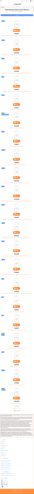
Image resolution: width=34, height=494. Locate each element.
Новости (3, 448)
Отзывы (3, 443)
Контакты (3, 455)
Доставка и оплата (5, 450)
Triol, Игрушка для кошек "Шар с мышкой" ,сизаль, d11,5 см (16, 384)
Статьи (3, 452)
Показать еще (17, 406)
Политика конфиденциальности (7, 473)
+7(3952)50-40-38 (5, 481)
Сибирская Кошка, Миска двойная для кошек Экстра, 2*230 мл (16, 164)
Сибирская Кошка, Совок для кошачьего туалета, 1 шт (16, 311)
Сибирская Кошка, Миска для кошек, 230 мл (16, 109)
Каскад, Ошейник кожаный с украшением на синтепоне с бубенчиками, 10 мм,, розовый (16, 237)
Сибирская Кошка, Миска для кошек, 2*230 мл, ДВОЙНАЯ (17, 127)
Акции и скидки (5, 445)
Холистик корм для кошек (6, 463)
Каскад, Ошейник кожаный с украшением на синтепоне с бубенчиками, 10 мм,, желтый (16, 219)
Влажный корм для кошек (6, 460)
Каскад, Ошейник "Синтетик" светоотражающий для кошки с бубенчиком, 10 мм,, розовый (16, 54)
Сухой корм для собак (6, 467)
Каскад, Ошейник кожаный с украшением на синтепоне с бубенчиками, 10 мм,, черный (16, 255)
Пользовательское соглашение (7, 475)
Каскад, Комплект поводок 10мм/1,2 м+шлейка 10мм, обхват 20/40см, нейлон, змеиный (16, 182)
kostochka (17, 4)
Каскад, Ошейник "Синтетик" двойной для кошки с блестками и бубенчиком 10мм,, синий (16, 91)
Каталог (3, 441)
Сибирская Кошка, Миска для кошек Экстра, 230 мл (16, 146)
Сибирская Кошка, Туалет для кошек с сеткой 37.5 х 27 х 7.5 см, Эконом (16, 348)
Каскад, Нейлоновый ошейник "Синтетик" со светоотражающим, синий (16, 293)
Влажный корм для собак (6, 465)
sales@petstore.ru (5, 480)
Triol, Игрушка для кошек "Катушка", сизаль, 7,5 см (17, 366)
